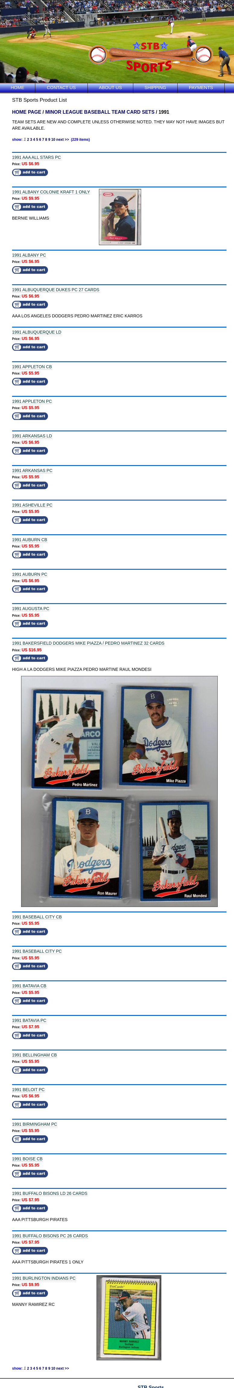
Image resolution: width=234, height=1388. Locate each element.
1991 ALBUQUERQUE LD (36, 332)
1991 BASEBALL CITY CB (37, 917)
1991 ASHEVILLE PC (32, 505)
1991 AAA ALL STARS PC (36, 157)
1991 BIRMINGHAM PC (34, 1124)
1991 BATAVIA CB (29, 985)
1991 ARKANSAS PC (32, 470)
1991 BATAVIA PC (29, 1020)
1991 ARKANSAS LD (32, 435)
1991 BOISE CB (27, 1158)
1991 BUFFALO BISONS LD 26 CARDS (49, 1193)
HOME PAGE (26, 112)
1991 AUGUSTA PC (30, 608)
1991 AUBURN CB (29, 539)
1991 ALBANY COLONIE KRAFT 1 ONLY (51, 192)
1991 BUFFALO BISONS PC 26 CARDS (50, 1235)
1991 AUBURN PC (29, 574)
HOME (17, 87)
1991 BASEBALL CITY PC (37, 951)
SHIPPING (155, 87)
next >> (62, 139)
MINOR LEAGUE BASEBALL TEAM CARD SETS (99, 112)
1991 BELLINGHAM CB (34, 1055)
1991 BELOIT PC (28, 1089)
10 (53, 139)
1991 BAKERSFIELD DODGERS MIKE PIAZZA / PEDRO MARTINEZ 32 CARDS (88, 643)
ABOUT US (110, 87)
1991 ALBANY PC (29, 255)
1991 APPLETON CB (32, 366)
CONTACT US (61, 87)
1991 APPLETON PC (32, 401)
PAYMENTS (201, 87)
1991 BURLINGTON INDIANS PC (44, 1278)
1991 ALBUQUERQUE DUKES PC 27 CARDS (55, 289)
